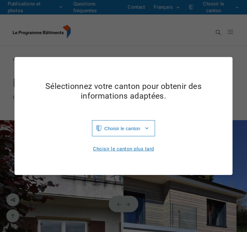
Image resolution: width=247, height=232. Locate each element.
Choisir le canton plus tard (123, 149)
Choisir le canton (122, 128)
